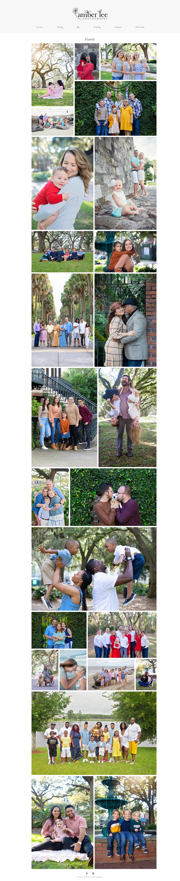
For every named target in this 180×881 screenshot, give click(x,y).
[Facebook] (87, 873)
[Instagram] (93, 873)
